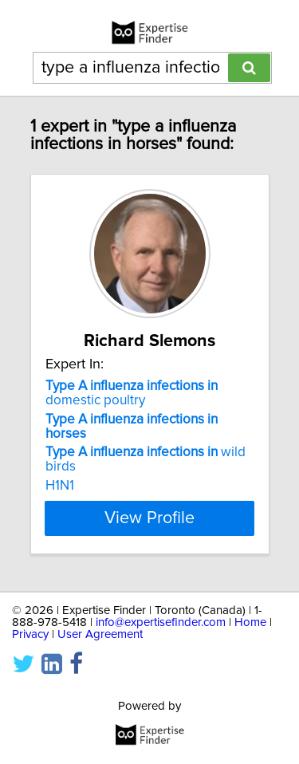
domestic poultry (131, 393)
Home (250, 622)
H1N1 (59, 485)
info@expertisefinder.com (161, 622)
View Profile (149, 518)
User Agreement (100, 634)
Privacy (30, 634)
